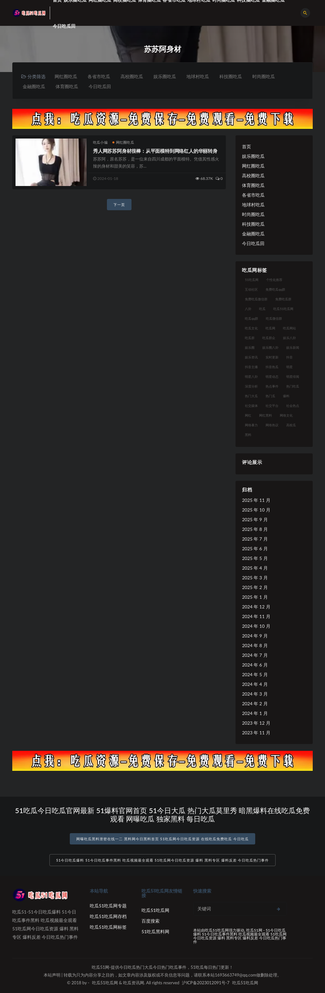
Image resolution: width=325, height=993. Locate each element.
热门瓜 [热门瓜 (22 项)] (270, 396)
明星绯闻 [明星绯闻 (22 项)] (292, 376)
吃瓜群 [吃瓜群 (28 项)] (250, 338)
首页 (246, 146)
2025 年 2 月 (254, 587)
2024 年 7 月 (254, 655)
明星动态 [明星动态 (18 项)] (272, 376)
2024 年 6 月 (254, 664)
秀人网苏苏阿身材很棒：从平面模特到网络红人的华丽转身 (155, 151)
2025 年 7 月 (254, 539)
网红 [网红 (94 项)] (248, 415)
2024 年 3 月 (254, 694)
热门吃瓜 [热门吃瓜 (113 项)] (292, 386)
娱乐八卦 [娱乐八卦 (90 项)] (289, 338)
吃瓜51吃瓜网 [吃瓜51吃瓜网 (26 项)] (283, 309)
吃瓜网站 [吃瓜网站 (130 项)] (289, 328)
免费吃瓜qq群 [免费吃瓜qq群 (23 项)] (275, 289)
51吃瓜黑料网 (155, 931)
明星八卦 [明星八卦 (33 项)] (251, 376)
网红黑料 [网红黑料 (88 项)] (265, 415)
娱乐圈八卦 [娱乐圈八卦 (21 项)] (270, 347)
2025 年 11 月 (256, 500)
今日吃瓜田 (64, 26)
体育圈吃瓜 (67, 86)
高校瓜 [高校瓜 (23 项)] (291, 425)
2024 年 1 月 (254, 713)
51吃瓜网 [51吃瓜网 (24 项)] (251, 280)
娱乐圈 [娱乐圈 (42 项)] (250, 347)
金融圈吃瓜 (34, 86)
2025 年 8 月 (254, 529)
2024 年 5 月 (254, 674)
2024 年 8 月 (254, 645)
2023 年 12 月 (256, 723)
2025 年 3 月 (254, 577)
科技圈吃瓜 (230, 76)
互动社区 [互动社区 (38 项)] (251, 289)
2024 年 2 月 (254, 703)
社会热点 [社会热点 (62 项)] (292, 406)
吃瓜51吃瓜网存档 (108, 916)
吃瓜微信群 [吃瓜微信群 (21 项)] (274, 318)
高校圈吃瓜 (132, 76)
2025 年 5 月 (254, 558)
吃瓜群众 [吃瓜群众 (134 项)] (268, 338)
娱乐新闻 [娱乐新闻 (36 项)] (292, 347)
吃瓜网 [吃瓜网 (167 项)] (270, 328)
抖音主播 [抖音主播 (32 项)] (251, 367)
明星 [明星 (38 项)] (289, 367)
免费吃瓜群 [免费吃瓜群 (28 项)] (283, 299)
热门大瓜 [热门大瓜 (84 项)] (251, 396)
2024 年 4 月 (254, 684)
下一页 (119, 204)
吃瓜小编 (100, 142)
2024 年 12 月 (256, 606)
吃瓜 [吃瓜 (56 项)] (262, 309)
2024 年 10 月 (256, 626)
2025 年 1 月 (254, 597)
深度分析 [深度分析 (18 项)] (251, 386)
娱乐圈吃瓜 (164, 76)
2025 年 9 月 (254, 519)
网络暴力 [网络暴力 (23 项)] (251, 425)
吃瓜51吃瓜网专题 (108, 905)
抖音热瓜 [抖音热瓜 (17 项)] (272, 367)
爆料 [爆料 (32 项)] (286, 396)
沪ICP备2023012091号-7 (205, 982)
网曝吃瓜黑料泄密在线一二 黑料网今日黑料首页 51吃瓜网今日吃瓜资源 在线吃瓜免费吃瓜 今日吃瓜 (162, 839)
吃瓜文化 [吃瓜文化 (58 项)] (251, 328)
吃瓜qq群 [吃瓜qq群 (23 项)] (251, 318)
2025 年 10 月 (256, 509)
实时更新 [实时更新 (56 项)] (272, 357)
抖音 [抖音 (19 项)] (289, 357)
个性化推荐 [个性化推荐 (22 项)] (274, 280)
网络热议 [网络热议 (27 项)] (272, 425)
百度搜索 (151, 921)
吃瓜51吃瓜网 (155, 910)
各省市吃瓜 (99, 76)
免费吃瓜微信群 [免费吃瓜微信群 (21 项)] (256, 299)
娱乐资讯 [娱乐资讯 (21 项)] (251, 357)
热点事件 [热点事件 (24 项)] (272, 386)
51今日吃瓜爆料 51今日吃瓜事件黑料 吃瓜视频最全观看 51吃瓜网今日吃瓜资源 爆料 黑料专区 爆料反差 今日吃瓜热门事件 (162, 860)
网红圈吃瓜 (66, 76)
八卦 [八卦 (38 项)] (248, 309)
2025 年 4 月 (254, 568)
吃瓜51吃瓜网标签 (108, 927)
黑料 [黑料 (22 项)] (248, 435)
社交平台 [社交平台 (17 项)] (272, 406)
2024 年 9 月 (254, 635)
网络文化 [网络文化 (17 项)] (286, 415)
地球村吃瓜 (197, 76)
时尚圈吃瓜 (263, 76)
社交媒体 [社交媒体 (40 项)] (251, 406)
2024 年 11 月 (256, 616)
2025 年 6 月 (254, 548)
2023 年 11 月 (256, 732)
